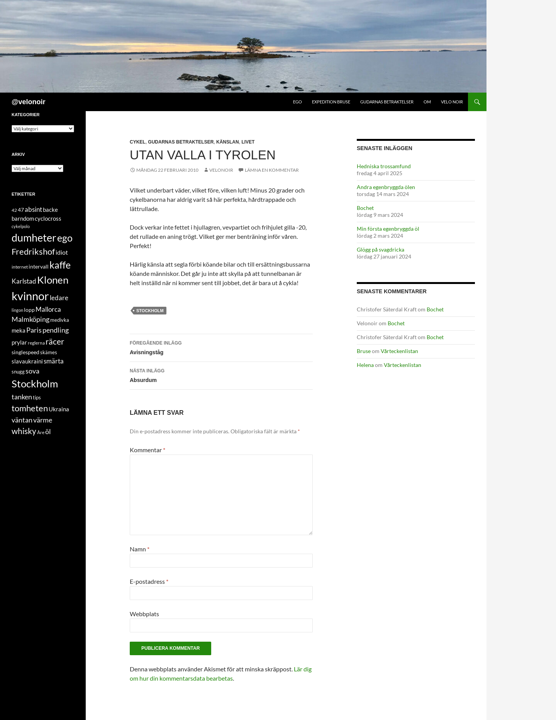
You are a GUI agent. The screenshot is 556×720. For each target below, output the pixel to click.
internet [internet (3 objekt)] (20, 267)
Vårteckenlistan (399, 351)
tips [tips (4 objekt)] (37, 398)
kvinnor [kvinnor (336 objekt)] (30, 296)
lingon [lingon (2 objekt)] (17, 310)
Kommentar (147, 449)
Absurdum (221, 374)
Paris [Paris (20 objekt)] (34, 330)
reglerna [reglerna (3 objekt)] (36, 343)
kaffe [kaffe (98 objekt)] (60, 264)
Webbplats (144, 613)
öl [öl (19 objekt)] (48, 431)
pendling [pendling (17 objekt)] (55, 330)
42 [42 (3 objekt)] (14, 210)
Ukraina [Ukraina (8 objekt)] (59, 409)
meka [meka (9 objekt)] (18, 330)
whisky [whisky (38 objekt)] (24, 431)
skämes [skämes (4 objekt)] (48, 352)
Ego (297, 101)
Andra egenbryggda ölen (386, 187)
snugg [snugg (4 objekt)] (18, 372)
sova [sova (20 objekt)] (32, 371)
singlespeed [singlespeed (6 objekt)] (25, 352)
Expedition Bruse (331, 101)
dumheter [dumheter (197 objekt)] (34, 237)
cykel (138, 142)
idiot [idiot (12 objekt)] (62, 252)
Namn (139, 549)
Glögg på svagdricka (380, 249)
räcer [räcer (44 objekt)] (55, 341)
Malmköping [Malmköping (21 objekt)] (30, 319)
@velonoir (29, 102)
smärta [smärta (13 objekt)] (54, 361)
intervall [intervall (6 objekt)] (39, 266)
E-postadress (149, 581)
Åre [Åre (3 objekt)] (40, 432)
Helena (365, 365)
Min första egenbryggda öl (388, 228)
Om (427, 101)
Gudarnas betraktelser (387, 101)
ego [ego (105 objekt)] (65, 237)
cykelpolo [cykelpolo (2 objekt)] (21, 226)
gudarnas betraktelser (181, 142)
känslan (227, 142)
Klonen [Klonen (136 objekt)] (52, 280)
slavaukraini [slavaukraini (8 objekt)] (27, 361)
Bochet (365, 208)
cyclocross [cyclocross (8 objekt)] (48, 218)
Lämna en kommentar (272, 170)
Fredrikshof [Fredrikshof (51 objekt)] (33, 251)
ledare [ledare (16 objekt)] (59, 298)
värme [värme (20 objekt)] (42, 420)
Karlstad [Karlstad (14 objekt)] (24, 281)
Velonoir (221, 170)
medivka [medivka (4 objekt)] (59, 320)
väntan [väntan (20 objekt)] (22, 420)
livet (247, 142)
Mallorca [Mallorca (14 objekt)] (48, 309)
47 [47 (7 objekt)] (21, 209)
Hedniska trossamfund (384, 166)
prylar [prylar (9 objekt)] (19, 342)
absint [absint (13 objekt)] (33, 209)
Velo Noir (452, 101)
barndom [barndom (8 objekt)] (23, 218)
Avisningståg (221, 346)
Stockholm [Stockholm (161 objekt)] (35, 383)
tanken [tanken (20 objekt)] (22, 396)
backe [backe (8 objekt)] (50, 209)
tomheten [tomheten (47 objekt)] (30, 408)
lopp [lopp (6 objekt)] (29, 309)
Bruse (364, 351)
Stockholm (150, 310)
